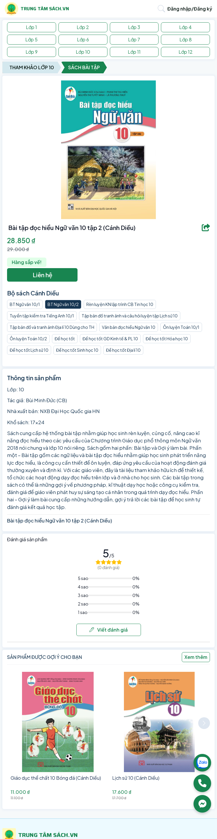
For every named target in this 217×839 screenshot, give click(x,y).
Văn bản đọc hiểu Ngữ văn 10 (128, 327)
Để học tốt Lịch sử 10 (29, 350)
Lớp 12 (186, 52)
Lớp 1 (31, 27)
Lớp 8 (185, 39)
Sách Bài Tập (84, 67)
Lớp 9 (32, 52)
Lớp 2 (83, 27)
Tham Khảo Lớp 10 (31, 67)
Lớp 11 (134, 52)
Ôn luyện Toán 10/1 (181, 327)
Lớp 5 (31, 39)
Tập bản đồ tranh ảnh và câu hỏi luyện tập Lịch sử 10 (130, 315)
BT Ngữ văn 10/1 (25, 304)
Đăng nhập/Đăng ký (189, 8)
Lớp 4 (185, 27)
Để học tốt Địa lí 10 (123, 350)
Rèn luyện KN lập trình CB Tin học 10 (119, 304)
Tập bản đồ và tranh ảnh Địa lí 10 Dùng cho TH (52, 327)
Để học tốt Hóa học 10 (167, 338)
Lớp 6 (83, 39)
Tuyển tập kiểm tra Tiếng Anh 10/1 (42, 315)
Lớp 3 (134, 27)
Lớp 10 (83, 52)
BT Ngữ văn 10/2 (63, 304)
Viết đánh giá (108, 630)
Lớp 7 (134, 39)
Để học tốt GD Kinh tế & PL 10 (110, 338)
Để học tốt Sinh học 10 (77, 350)
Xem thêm (195, 657)
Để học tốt (65, 338)
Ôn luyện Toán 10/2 (28, 338)
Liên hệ (42, 274)
